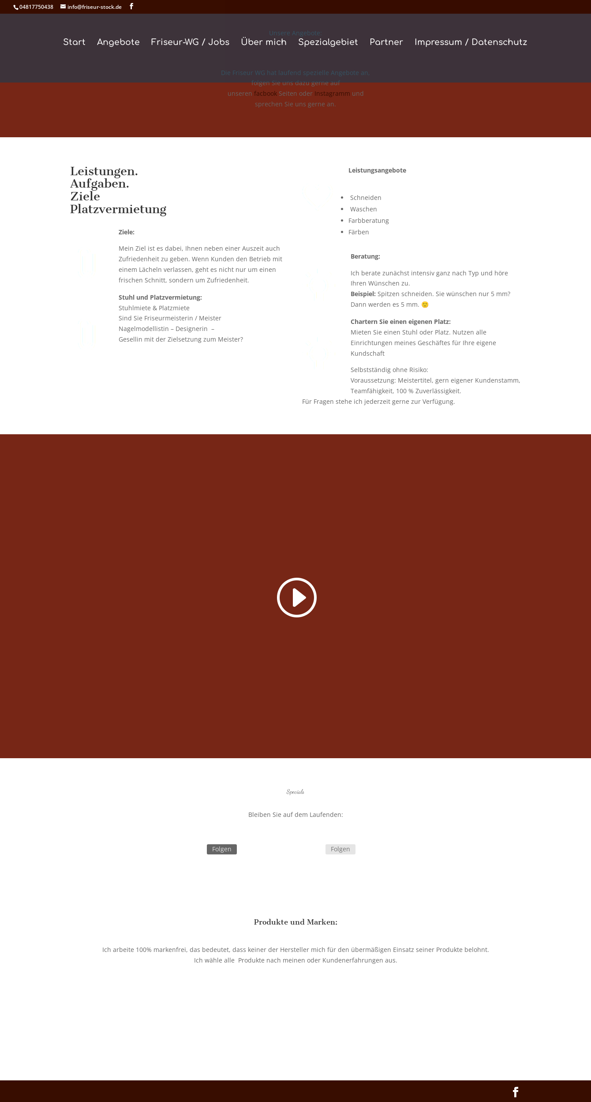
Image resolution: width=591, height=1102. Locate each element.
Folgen (222, 849)
